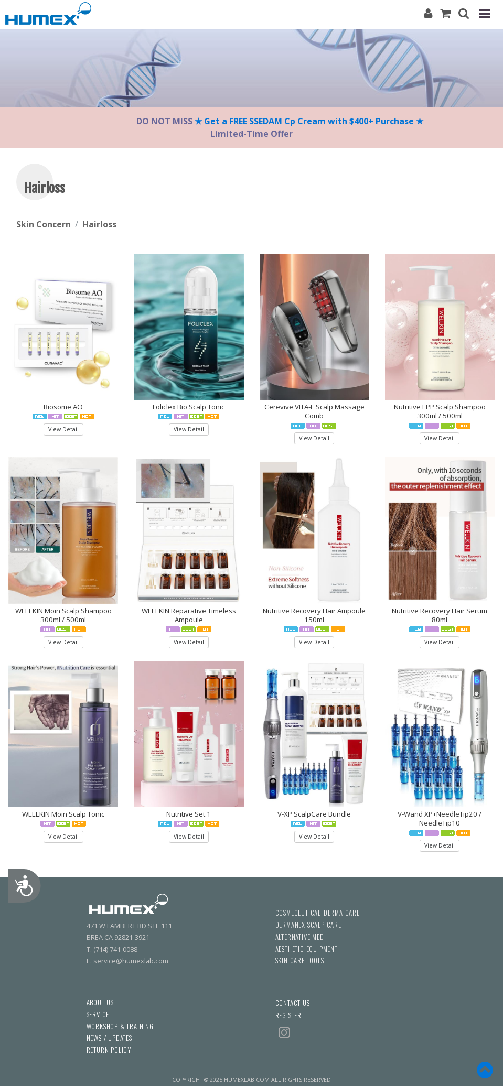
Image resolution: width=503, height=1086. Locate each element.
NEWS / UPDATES (109, 1038)
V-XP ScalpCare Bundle (314, 814)
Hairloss (99, 224)
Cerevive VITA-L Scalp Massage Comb (314, 411)
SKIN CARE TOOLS (299, 960)
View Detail (63, 429)
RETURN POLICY (109, 1050)
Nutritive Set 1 (188, 814)
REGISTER (288, 1015)
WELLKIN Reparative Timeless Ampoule (189, 615)
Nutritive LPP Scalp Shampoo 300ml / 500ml (440, 411)
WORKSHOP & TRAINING (120, 1026)
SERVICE (98, 1014)
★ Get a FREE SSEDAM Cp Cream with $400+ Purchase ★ (310, 121)
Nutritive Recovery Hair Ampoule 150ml (314, 615)
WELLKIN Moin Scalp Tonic (63, 814)
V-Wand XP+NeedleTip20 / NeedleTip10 (439, 818)
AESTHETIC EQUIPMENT (306, 949)
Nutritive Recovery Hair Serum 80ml (439, 615)
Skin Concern (43, 224)
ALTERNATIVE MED (299, 937)
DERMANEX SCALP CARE (308, 925)
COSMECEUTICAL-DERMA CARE (317, 913)
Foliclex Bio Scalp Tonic (188, 406)
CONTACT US (292, 1003)
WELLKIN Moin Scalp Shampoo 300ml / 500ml (63, 615)
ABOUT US (100, 1002)
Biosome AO (63, 406)
